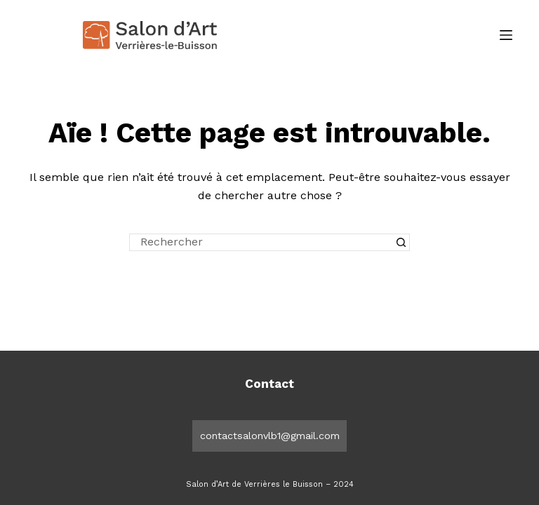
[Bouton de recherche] (401, 242)
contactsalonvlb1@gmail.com (270, 435)
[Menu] (506, 35)
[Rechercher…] (260, 242)
